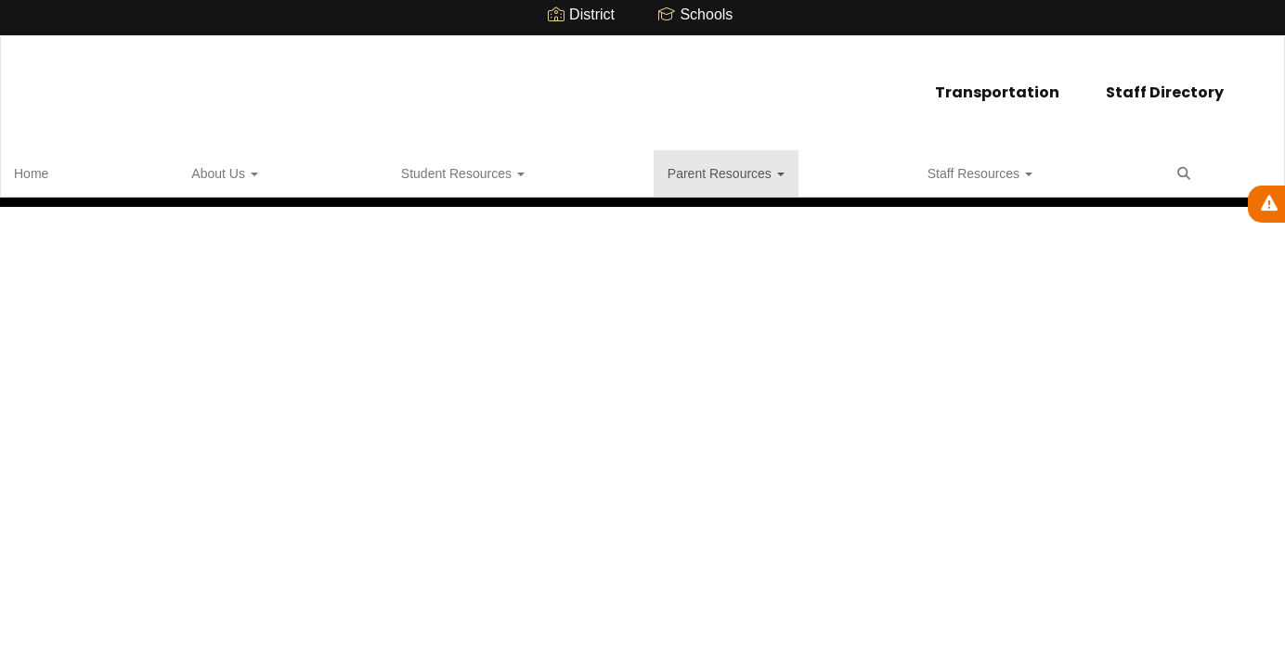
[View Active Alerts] (1266, 204)
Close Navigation (722, 178)
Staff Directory (710, 83)
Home (60, 170)
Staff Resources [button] (548, 170)
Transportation (542, 83)
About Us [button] (138, 170)
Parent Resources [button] (409, 170)
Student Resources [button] (261, 170)
